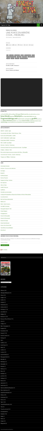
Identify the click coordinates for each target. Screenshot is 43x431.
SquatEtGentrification (5, 392)
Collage (2, 323)
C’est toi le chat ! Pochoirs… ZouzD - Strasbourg (10, 154)
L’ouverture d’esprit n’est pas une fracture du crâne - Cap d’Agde (14, 147)
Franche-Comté (4, 335)
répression (3, 383)
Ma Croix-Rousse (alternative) (7, 199)
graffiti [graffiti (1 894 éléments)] (34, 118)
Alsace (2, 295)
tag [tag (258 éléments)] (6, 122)
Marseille (2, 359)
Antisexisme (3, 304)
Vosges (2, 421)
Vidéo (2, 418)
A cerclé (11, 55)
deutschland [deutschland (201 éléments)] (29, 116)
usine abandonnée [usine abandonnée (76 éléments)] (19, 122)
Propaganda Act (4, 213)
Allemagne (17, 55)
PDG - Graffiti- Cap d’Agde (6, 142)
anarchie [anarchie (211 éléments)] (26, 114)
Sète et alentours (4, 390)
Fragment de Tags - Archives (6, 180)
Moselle (2, 366)
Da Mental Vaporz (4, 175)
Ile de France (3, 345)
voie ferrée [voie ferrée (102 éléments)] (32, 122)
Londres (2, 349)
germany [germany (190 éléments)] (30, 118)
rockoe (17, 58)
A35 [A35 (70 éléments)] (1, 114)
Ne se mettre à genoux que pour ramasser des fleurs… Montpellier (14, 152)
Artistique (3, 309)
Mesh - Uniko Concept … (6, 204)
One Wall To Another (5, 206)
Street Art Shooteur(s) (5, 218)
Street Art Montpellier (5, 215)
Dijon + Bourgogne (4, 326)
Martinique (3, 361)
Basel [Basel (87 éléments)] (36, 114)
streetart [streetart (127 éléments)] (36, 120)
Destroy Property (4, 177)
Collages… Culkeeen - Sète (6, 149)
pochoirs (2, 375)
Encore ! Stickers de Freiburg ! (21, 69)
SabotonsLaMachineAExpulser (7, 387)
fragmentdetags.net (11, 56)
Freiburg (8, 30)
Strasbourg (3, 397)
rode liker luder (24, 58)
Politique (2, 378)
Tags (11, 30)
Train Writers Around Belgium (7, 227)
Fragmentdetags (17, 37)
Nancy (2, 371)
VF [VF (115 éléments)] (29, 122)
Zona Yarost (3, 230)
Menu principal (41, 25)
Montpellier (3, 364)
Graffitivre (3, 189)
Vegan (2, 416)
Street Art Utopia (4, 220)
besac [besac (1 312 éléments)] (3, 116)
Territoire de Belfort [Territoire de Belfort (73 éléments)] (10, 122)
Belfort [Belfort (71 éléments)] (38, 114)
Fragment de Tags (5, 25)
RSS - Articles (4, 249)
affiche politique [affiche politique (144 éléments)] (12, 114)
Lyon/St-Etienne (4, 354)
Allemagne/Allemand (5, 292)
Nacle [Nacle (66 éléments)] (2, 120)
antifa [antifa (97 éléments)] (29, 114)
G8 (1, 340)
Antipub (2, 302)
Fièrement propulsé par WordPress (7, 429)
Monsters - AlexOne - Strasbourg (7, 145)
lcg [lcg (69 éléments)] (37, 118)
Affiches (2, 290)
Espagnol (2, 328)
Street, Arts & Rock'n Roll (6, 225)
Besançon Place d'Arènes (6, 318)
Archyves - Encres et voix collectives (8, 168)
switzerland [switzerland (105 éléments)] (3, 122)
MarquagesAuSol (4, 356)
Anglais (2, 297)
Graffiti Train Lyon (4, 187)
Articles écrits (3, 307)
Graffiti (2, 342)
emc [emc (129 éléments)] (35, 116)
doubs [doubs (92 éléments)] (33, 116)
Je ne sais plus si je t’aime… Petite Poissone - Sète (11, 133)
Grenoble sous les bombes (6, 192)
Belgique (2, 314)
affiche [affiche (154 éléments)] (7, 114)
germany (24, 56)
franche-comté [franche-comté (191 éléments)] (24, 118)
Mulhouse (3, 368)
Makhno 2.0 (3, 201)
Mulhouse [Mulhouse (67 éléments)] (40, 118)
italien (2, 347)
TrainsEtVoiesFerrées (5, 404)
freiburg (19, 56)
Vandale (15, 30)
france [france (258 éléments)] (19, 118)
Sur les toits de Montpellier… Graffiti (8, 135)
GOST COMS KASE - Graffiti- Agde (8, 138)
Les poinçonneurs (4, 196)
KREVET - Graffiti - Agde (6, 130)
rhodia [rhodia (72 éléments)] (17, 120)
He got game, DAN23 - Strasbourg (8, 140)
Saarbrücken (3, 385)
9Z (7, 55)
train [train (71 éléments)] (15, 122)
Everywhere (3, 330)
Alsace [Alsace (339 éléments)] (22, 114)
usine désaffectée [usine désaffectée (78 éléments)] (26, 122)
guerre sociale (31, 56)
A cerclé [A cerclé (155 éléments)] (3, 114)
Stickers (2, 394)
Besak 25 (2, 173)
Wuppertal (3, 423)
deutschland (28, 55)
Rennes (2, 380)
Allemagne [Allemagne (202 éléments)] (18, 114)
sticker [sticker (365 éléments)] (27, 120)
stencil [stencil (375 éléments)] (23, 120)
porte (12, 58)
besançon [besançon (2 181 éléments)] (18, 116)
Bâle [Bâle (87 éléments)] (23, 116)
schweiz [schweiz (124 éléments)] (20, 120)
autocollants (3, 311)
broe (22, 55)
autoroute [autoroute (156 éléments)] (33, 114)
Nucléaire (3, 373)
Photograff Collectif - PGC (6, 208)
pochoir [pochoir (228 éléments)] (14, 120)
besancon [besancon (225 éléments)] (12, 116)
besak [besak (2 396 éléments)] (7, 116)
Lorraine (2, 352)
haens (8, 58)
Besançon (3, 316)
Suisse (2, 399)
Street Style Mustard (5, 223)
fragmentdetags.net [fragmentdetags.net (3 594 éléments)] (9, 118)
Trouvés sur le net (4, 409)
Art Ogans (3, 170)
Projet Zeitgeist (4, 211)
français (2, 333)
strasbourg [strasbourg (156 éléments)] (31, 120)
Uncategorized (4, 411)
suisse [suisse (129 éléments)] (39, 120)
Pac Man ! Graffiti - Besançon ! (21, 64)
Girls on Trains (4, 185)
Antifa (2, 299)
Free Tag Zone (4, 182)
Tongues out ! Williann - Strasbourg (8, 157)
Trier (2, 406)
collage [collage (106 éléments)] (25, 116)
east (33, 55)
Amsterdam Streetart (5, 166)
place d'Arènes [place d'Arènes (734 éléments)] (7, 121)
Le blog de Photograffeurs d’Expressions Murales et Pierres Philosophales (16, 194)
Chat (2, 321)
